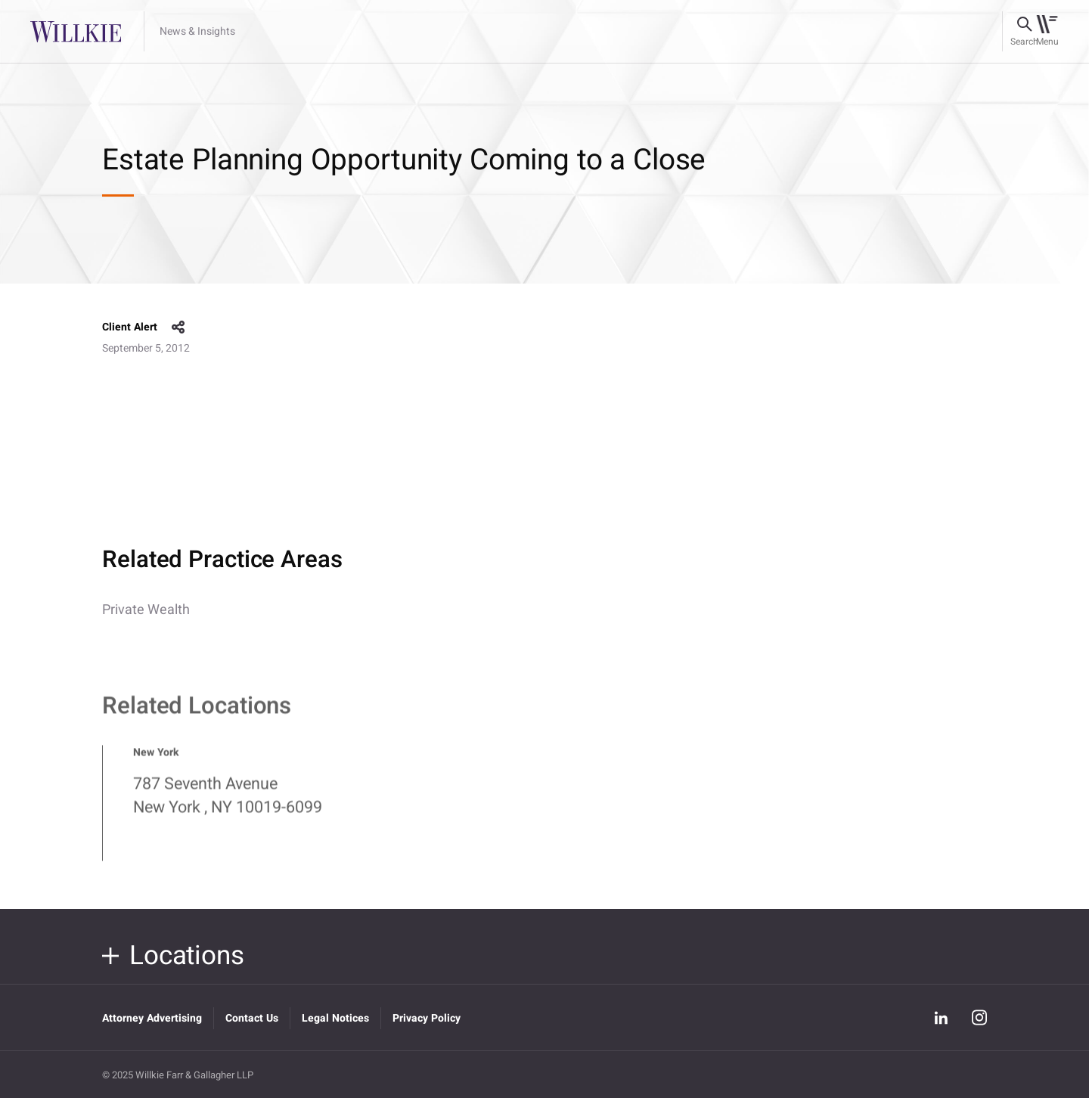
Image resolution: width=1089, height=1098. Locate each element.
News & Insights (197, 31)
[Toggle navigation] (1047, 32)
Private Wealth (146, 610)
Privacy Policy (426, 1018)
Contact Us (251, 1018)
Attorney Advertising (152, 1018)
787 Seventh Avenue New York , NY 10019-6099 (227, 802)
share (178, 327)
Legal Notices (335, 1018)
